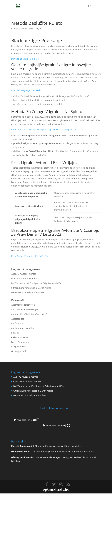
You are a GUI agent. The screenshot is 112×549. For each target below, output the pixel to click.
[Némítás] (92, 453)
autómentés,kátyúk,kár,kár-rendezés (29, 314)
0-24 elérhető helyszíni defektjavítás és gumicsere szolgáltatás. (53, 507)
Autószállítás (17, 318)
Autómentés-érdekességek (24, 309)
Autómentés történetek (23, 304)
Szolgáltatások (18, 346)
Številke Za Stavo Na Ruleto (25, 58)
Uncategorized (18, 351)
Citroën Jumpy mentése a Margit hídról (31, 287)
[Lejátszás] (15, 453)
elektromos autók (20, 337)
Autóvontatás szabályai (23, 328)
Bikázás (15, 332)
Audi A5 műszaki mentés (23, 273)
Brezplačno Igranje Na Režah (26, 90)
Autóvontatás (18, 323)
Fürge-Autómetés (20, 342)
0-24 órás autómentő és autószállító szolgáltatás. (46, 501)
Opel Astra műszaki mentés (25, 278)
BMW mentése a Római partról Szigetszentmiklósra (37, 283)
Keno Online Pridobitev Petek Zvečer (29, 256)
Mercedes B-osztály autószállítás (27, 292)
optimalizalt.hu (56, 544)
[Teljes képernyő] (96, 453)
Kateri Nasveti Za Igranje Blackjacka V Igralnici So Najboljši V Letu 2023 (47, 129)
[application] (56, 432)
